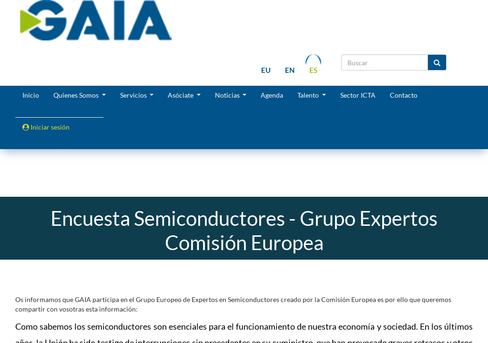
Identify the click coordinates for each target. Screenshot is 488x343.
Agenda (272, 95)
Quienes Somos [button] (76, 95)
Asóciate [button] (181, 95)
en (290, 70)
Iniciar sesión (46, 127)
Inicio (30, 95)
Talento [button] (308, 95)
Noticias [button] (228, 95)
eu (266, 70)
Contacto (403, 95)
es (313, 70)
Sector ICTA (358, 95)
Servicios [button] (134, 95)
